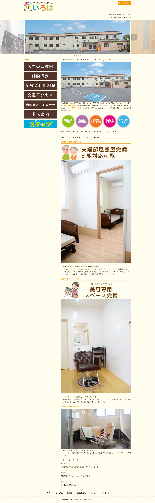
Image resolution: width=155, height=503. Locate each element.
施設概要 (70, 493)
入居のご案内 (59, 493)
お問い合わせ (125, 3)
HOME (48, 493)
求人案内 (64, 485)
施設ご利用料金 (81, 493)
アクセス (93, 493)
